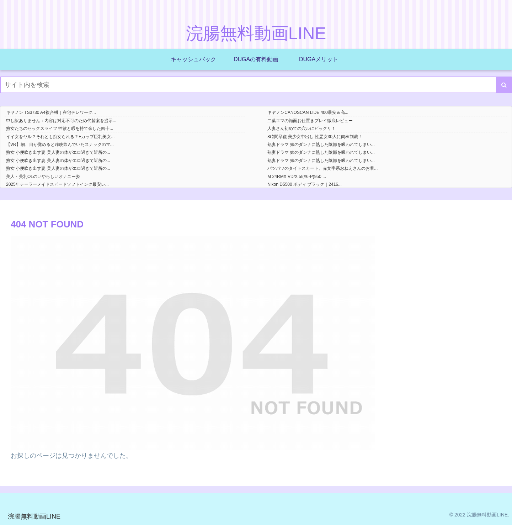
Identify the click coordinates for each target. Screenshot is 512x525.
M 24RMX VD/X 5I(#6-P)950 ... (296, 176)
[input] (256, 85)
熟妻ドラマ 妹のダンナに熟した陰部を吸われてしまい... (320, 144)
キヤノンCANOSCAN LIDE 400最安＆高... (307, 112)
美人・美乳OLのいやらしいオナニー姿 (43, 176)
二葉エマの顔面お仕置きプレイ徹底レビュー (310, 120)
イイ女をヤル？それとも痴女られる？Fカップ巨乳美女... (60, 136)
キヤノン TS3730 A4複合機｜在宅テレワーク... (51, 112)
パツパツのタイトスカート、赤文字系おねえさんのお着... (322, 168)
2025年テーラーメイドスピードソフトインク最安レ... (57, 184)
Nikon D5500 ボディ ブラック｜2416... (304, 184)
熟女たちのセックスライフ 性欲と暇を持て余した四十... (59, 128)
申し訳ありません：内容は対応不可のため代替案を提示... (61, 120)
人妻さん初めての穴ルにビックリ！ (301, 128)
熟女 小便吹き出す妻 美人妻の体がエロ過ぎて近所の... (58, 152)
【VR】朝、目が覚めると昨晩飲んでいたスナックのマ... (60, 144)
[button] (504, 85)
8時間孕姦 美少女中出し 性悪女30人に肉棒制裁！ (314, 136)
